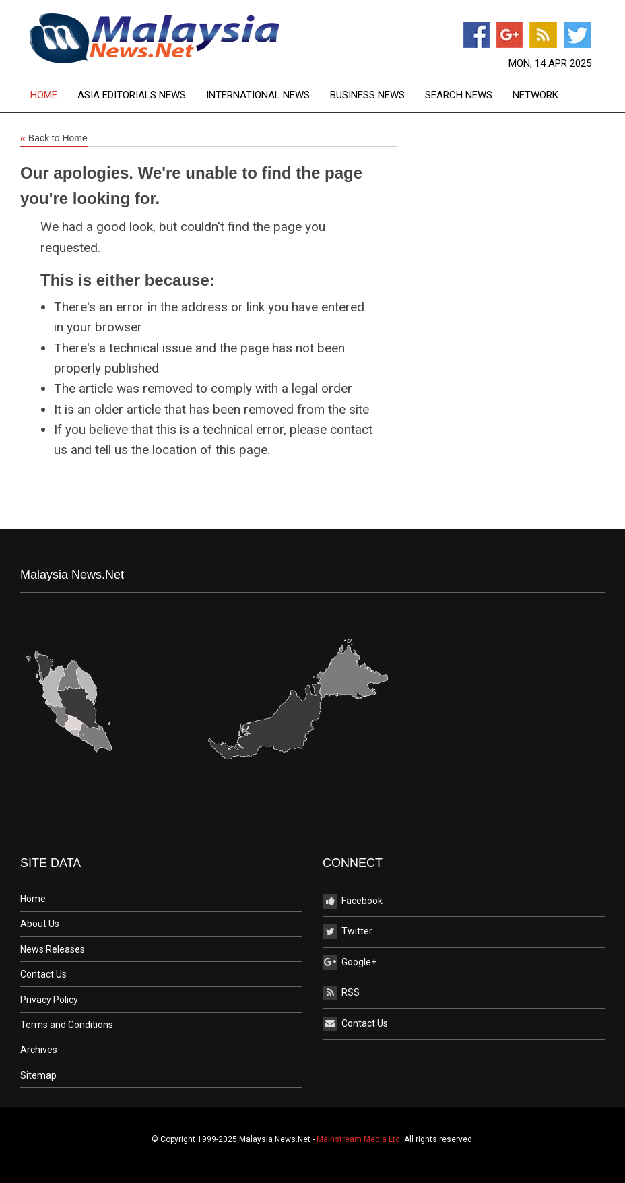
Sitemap (38, 1075)
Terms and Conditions (66, 1024)
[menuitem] (53, 95)
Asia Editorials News (131, 95)
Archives (38, 1049)
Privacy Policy (49, 999)
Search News (458, 95)
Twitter (347, 931)
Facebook (353, 901)
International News (258, 95)
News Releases (52, 949)
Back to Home (54, 139)
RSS (341, 993)
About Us (39, 923)
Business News (367, 95)
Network (535, 95)
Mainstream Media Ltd (358, 1139)
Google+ (349, 962)
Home (43, 95)
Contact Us (43, 974)
